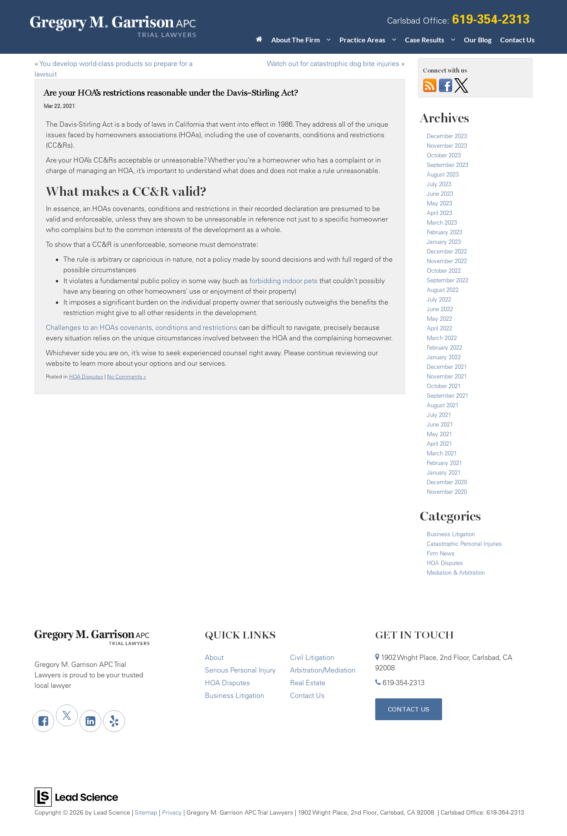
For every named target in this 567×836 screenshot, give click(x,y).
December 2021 (447, 366)
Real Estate (307, 682)
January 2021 (444, 472)
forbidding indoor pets (283, 280)
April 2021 (439, 443)
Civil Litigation (312, 657)
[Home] (259, 41)
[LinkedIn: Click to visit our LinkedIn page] (90, 721)
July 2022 (439, 299)
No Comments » (126, 376)
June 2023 (440, 193)
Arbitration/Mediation (323, 670)
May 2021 (439, 433)
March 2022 (442, 337)
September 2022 (447, 280)
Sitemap (146, 812)
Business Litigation (451, 534)
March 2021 (442, 453)
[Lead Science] (76, 796)
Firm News (441, 553)
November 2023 (447, 145)
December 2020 (447, 482)
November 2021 (447, 376)
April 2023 (439, 212)
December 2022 (447, 251)
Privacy (172, 812)
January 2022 (444, 357)
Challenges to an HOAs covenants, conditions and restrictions (141, 327)
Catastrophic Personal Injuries (464, 543)
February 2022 (444, 347)
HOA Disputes (86, 376)
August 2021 (443, 405)
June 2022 (440, 308)
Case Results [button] (424, 39)
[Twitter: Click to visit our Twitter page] (67, 715)
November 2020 (447, 491)
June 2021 (440, 424)
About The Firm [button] (295, 39)
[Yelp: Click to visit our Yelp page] (114, 721)
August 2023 (443, 174)
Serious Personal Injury (240, 670)
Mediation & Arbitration (456, 572)
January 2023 (444, 241)
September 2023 (447, 164)
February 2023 (444, 232)
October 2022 (444, 270)
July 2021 (439, 414)
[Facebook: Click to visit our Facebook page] (43, 721)
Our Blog (477, 39)
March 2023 (442, 222)
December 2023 (447, 135)
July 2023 (439, 183)
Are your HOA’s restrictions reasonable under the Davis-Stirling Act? (171, 93)
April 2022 (439, 328)
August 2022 (443, 289)
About (214, 657)
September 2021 (447, 395)
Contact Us (517, 39)
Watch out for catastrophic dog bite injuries (333, 63)
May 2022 (439, 318)
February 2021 (444, 462)
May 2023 (439, 203)
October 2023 (444, 155)
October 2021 (444, 385)
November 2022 (447, 260)
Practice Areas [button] (362, 39)
